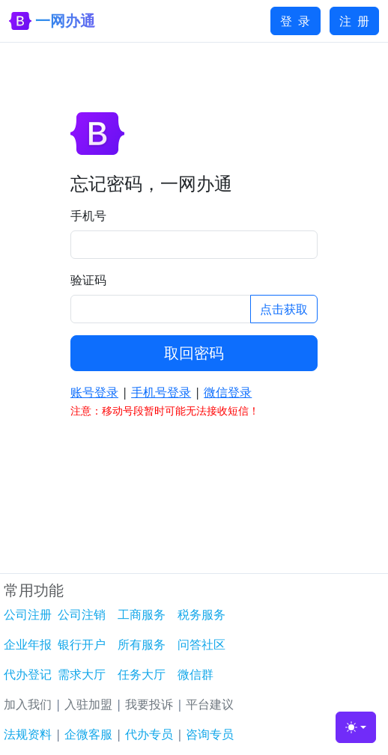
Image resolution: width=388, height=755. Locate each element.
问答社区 (201, 644)
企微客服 (88, 734)
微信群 (195, 674)
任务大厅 (142, 674)
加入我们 (28, 704)
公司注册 (28, 614)
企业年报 (28, 644)
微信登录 (228, 392)
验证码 (88, 280)
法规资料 (28, 734)
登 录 (295, 21)
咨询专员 (210, 734)
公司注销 (82, 614)
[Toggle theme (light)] (356, 727)
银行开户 (82, 644)
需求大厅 (82, 674)
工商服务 (142, 614)
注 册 (354, 21)
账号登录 (94, 392)
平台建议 (210, 704)
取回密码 (194, 353)
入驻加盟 (88, 704)
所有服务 (142, 644)
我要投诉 (149, 704)
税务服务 (201, 614)
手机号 (88, 215)
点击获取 (284, 309)
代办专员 (149, 734)
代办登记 (28, 674)
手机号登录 (161, 392)
